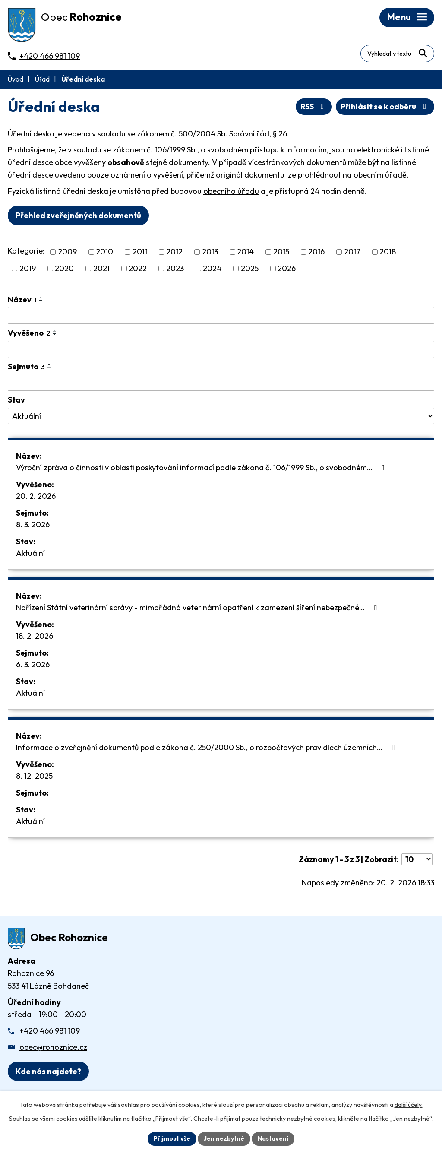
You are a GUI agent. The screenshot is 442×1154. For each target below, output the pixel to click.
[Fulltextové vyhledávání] (397, 53)
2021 (101, 268)
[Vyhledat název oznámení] (221, 315)
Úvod (15, 79)
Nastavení (273, 1138)
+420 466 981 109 (49, 1031)
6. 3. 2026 (33, 664)
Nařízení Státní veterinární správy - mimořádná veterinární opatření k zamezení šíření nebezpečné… (198, 607)
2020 (64, 268)
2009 (67, 252)
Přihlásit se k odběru (385, 106)
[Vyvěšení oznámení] (221, 349)
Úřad (42, 79)
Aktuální (30, 553)
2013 (210, 252)
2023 (175, 268)
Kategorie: (26, 251)
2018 (387, 252)
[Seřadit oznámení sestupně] (41, 301)
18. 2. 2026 (34, 636)
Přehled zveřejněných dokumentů (78, 215)
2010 (104, 252)
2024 (212, 268)
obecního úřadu (231, 191)
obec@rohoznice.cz (53, 1047)
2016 (316, 252)
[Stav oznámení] (221, 416)
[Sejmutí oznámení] (221, 382)
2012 (174, 252)
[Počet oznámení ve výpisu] (417, 859)
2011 (140, 252)
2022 (138, 268)
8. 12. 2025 (34, 776)
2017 (352, 252)
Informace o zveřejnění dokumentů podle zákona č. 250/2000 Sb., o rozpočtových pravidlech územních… (207, 747)
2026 (287, 268)
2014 (245, 252)
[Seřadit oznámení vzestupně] (41, 297)
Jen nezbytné (224, 1138)
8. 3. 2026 (33, 524)
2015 (281, 252)
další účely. (409, 1105)
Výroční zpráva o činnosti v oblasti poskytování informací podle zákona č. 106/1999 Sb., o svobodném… (202, 467)
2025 (250, 268)
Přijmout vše (172, 1138)
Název (22, 299)
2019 (27, 268)
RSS (314, 106)
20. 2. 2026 (36, 496)
